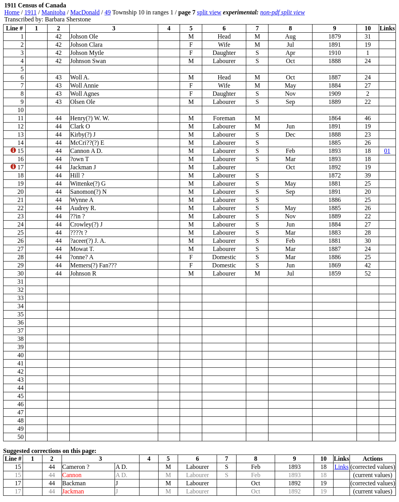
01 (387, 150)
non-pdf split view (282, 12)
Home (11, 12)
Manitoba (53, 12)
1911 (31, 12)
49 (107, 12)
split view (209, 12)
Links (341, 466)
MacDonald (85, 12)
